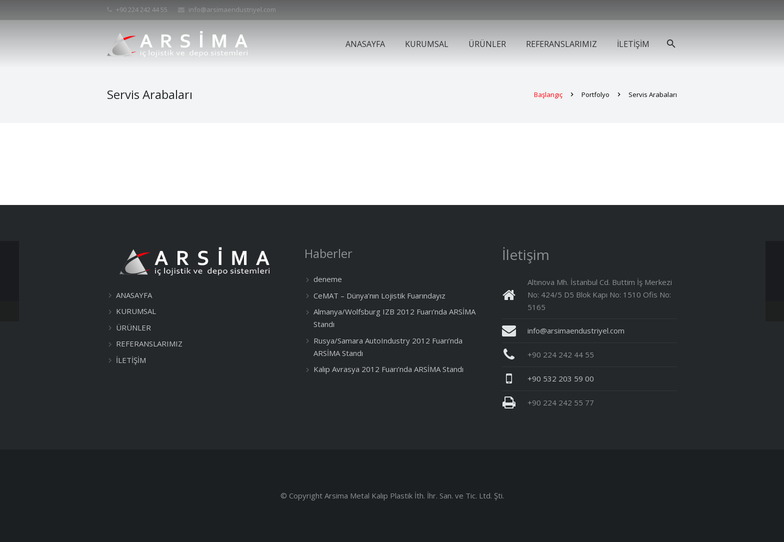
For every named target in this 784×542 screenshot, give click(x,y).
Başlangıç (548, 96)
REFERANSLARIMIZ (149, 343)
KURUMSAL (136, 311)
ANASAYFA (134, 295)
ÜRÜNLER (133, 327)
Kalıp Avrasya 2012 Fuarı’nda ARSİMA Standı (389, 369)
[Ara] (671, 44)
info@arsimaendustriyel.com (232, 9)
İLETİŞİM (131, 360)
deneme (328, 279)
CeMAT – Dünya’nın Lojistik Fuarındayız (380, 295)
